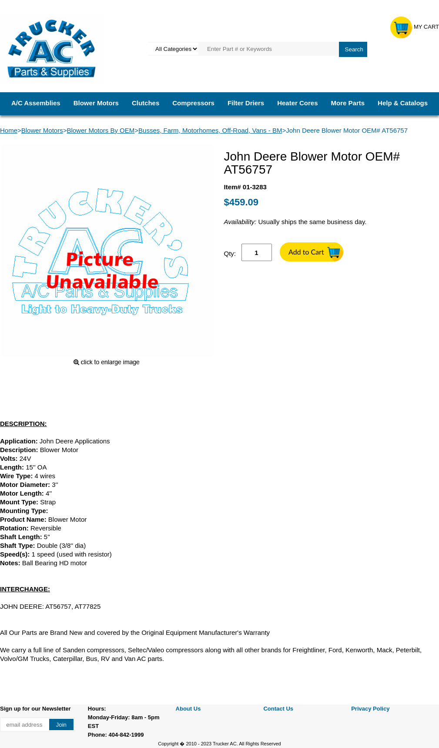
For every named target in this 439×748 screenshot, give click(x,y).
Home (8, 130)
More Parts (348, 103)
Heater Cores (297, 103)
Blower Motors (96, 103)
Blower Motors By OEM (100, 130)
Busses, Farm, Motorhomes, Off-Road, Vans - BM (210, 130)
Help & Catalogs (403, 103)
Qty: (230, 253)
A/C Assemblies (35, 103)
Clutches (145, 103)
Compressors (193, 103)
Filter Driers (246, 103)
